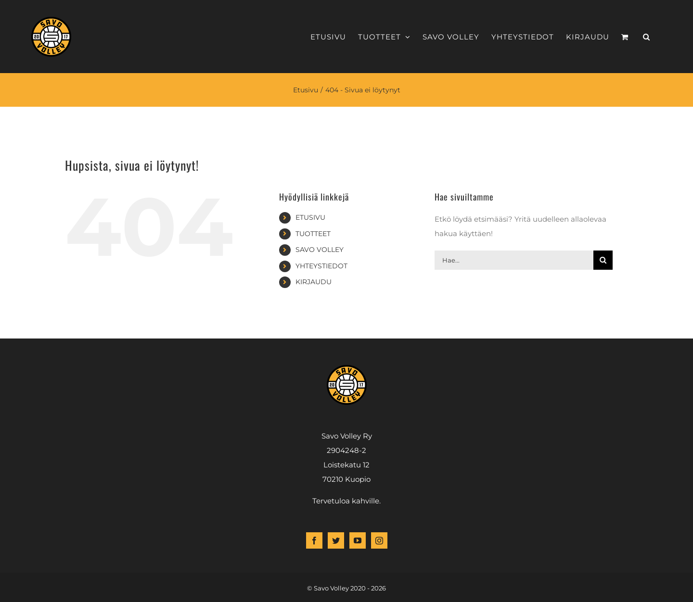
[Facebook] (314, 540)
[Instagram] (379, 540)
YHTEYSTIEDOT (321, 266)
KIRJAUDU (313, 281)
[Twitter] (336, 540)
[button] (646, 37)
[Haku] (603, 260)
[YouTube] (357, 540)
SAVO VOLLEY (319, 249)
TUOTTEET (313, 233)
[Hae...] (514, 260)
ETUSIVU (310, 217)
